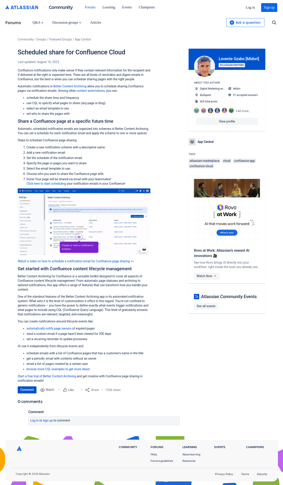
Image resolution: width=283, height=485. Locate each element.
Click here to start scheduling (46, 183)
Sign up (269, 7)
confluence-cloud (201, 166)
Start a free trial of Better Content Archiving (47, 376)
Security (262, 474)
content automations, (90, 90)
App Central (83, 39)
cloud (226, 161)
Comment (27, 389)
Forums (90, 7)
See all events (206, 306)
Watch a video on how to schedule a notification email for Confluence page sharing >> (76, 261)
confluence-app (244, 161)
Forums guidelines (162, 460)
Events (127, 7)
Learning (109, 7)
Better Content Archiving (70, 86)
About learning (191, 454)
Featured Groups (60, 39)
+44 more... (243, 111)
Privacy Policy (224, 474)
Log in (250, 7)
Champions (147, 7)
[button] (84, 221)
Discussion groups (66, 22)
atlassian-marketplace (204, 161)
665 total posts (208, 101)
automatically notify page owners (49, 328)
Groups (41, 39)
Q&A (38, 22)
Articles (95, 22)
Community (61, 7)
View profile (227, 121)
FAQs (154, 454)
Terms (245, 474)
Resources (188, 460)
